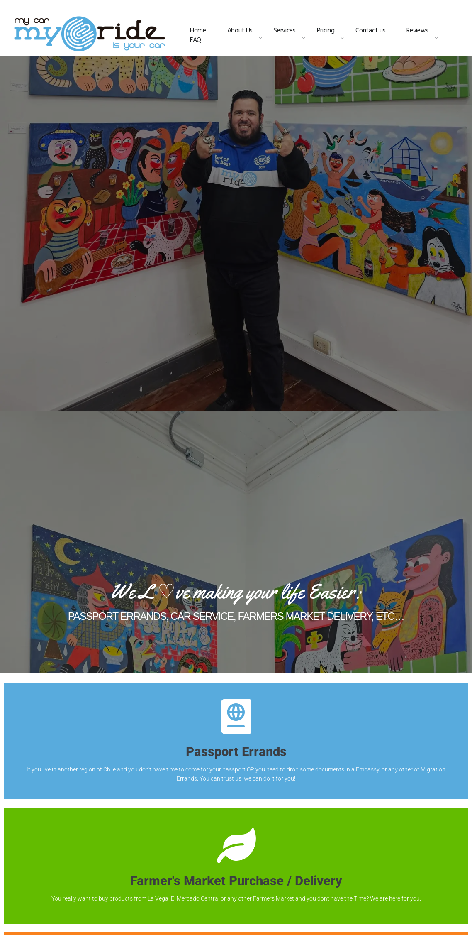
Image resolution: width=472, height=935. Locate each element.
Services (284, 31)
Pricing (326, 31)
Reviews (417, 31)
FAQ (195, 40)
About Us (240, 31)
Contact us (370, 31)
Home (198, 31)
